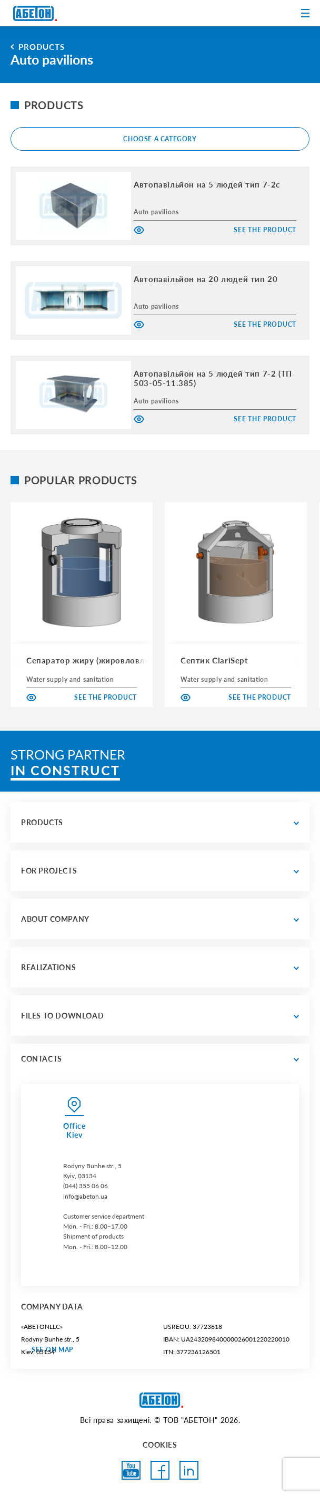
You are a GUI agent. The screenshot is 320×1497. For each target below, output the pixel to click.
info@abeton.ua (85, 1196)
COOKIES (160, 1444)
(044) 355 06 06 (85, 1186)
